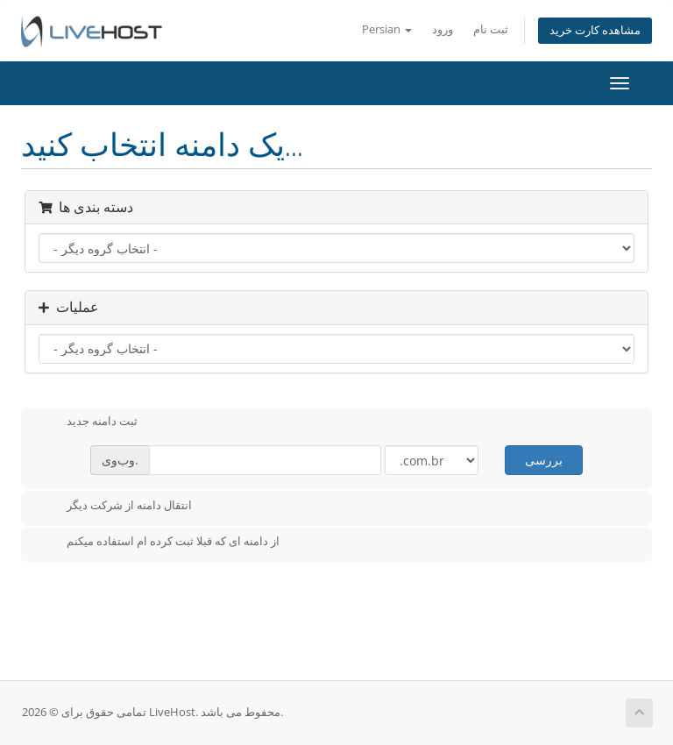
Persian (387, 29)
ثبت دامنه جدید (88, 422)
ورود (442, 29)
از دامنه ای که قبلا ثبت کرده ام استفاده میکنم (159, 542)
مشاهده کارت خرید (595, 30)
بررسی (544, 459)
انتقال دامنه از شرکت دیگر (115, 506)
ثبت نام (490, 29)
